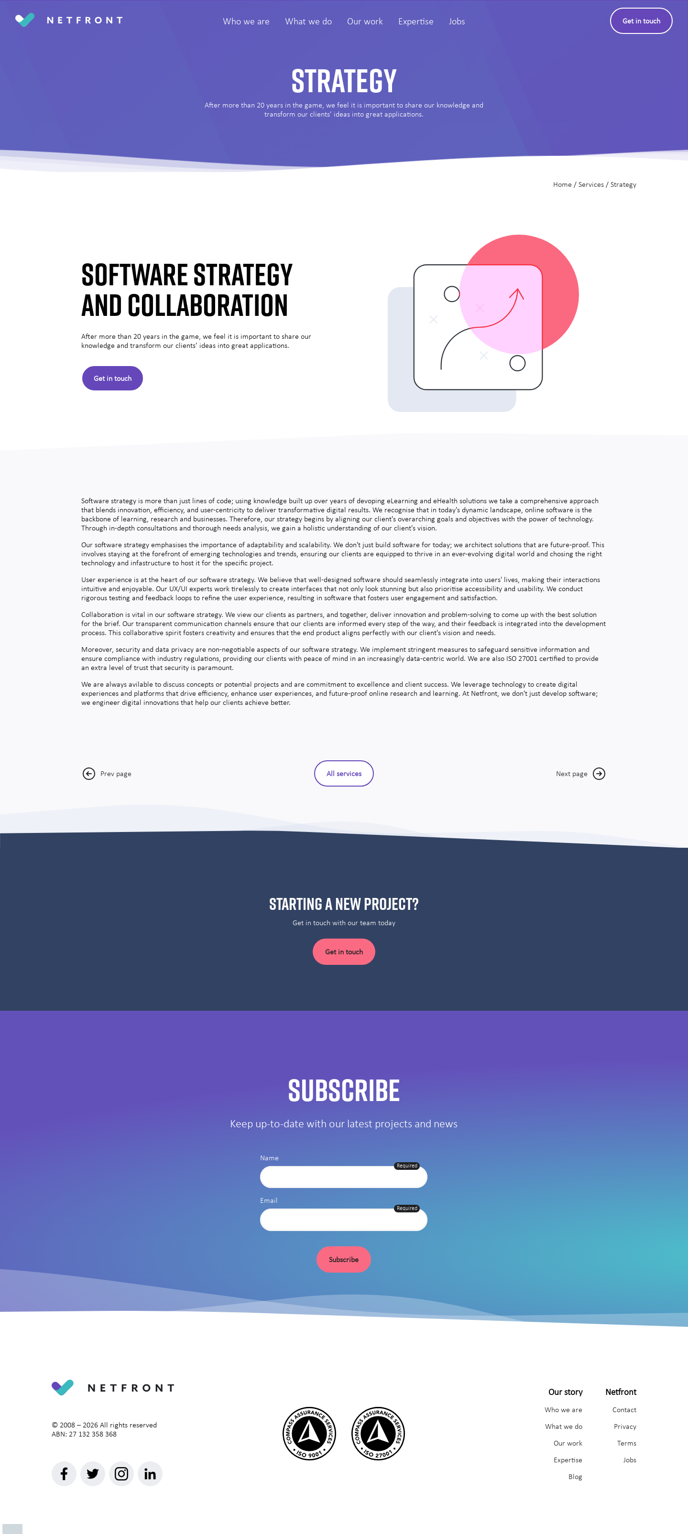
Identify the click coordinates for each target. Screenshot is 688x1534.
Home (562, 184)
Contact (624, 1409)
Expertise (568, 1459)
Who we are (563, 1409)
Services (591, 184)
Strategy (623, 184)
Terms (626, 1443)
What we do (563, 1426)
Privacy (625, 1426)
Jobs (629, 1459)
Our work (568, 1443)
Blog (575, 1476)
